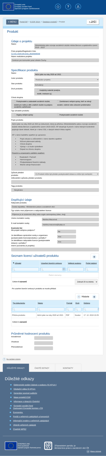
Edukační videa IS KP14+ (25, 389)
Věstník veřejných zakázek (24, 425)
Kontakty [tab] (68, 368)
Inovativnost (16, 337)
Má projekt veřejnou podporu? (23, 230)
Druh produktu (16, 89)
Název (13, 44)
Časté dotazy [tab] (42, 368)
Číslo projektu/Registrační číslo (23, 51)
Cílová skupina (17, 97)
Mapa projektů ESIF (22, 397)
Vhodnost (15, 342)
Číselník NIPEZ (19, 429)
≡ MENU (12, 22)
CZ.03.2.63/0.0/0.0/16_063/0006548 (25, 54)
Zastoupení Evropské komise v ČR (28, 408)
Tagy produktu (16, 186)
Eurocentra (18, 412)
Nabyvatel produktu (19, 203)
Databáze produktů (50, 22)
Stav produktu (16, 84)
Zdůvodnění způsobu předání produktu (26, 178)
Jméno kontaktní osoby (20, 218)
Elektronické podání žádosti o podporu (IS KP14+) (35, 385)
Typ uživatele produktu (20, 111)
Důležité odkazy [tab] (16, 368)
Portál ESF (24, 22)
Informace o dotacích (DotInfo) (27, 401)
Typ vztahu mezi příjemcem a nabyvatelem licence (31, 210)
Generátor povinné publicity (25, 393)
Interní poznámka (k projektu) (23, 246)
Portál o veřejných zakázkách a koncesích (31, 416)
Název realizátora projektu (21, 56)
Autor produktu (17, 78)
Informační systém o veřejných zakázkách (31, 421)
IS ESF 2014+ (35, 22)
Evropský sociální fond (23, 406)
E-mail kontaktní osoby (20, 223)
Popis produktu (17, 120)
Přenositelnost (16, 347)
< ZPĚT (93, 22)
